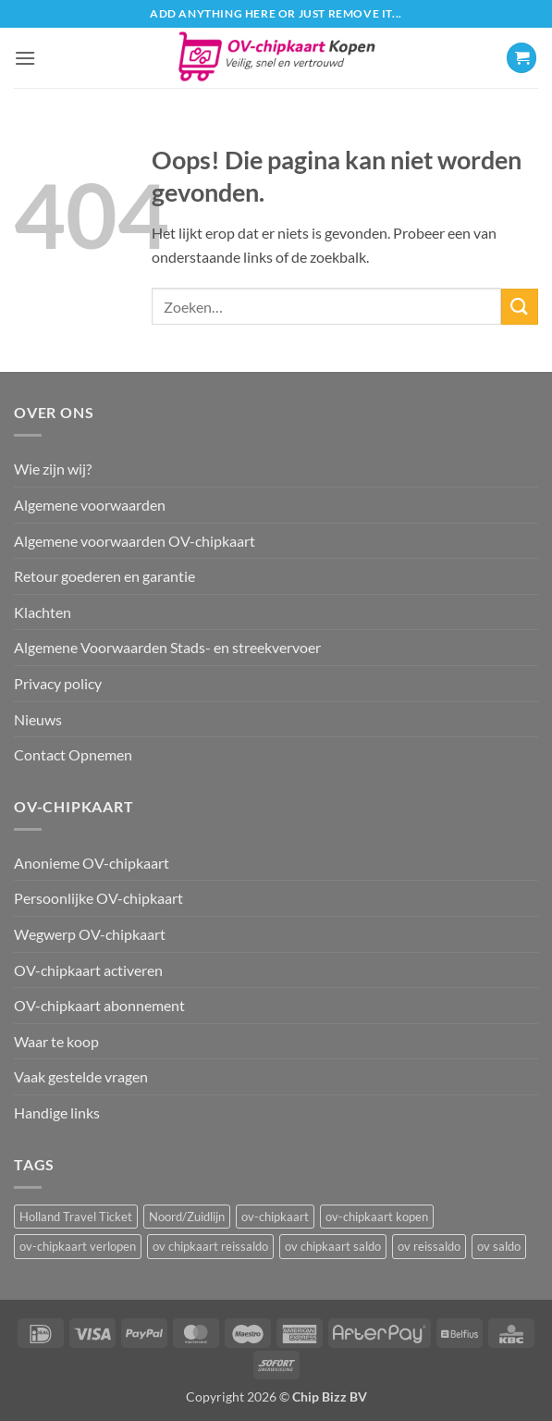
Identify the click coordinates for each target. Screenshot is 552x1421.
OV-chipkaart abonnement (99, 1005)
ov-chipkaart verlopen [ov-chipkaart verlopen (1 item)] (77, 1246)
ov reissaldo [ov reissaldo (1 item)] (429, 1246)
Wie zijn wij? (53, 468)
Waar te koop (56, 1041)
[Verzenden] (519, 307)
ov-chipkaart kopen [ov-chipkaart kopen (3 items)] (376, 1216)
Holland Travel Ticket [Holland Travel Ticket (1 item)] (75, 1216)
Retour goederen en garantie (104, 576)
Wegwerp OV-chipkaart (90, 934)
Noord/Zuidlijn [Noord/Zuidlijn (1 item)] (187, 1216)
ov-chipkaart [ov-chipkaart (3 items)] (275, 1216)
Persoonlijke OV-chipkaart (98, 898)
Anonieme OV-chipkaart (91, 862)
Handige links (57, 1112)
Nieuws (38, 719)
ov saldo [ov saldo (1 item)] (499, 1246)
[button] (25, 57)
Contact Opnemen (73, 754)
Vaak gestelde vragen (81, 1076)
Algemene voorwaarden (90, 504)
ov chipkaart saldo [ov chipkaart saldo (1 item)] (333, 1246)
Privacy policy (58, 683)
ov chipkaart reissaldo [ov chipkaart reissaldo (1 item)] (210, 1246)
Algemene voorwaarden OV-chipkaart (134, 541)
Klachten (42, 612)
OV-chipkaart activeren (88, 970)
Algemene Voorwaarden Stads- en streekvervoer (167, 647)
